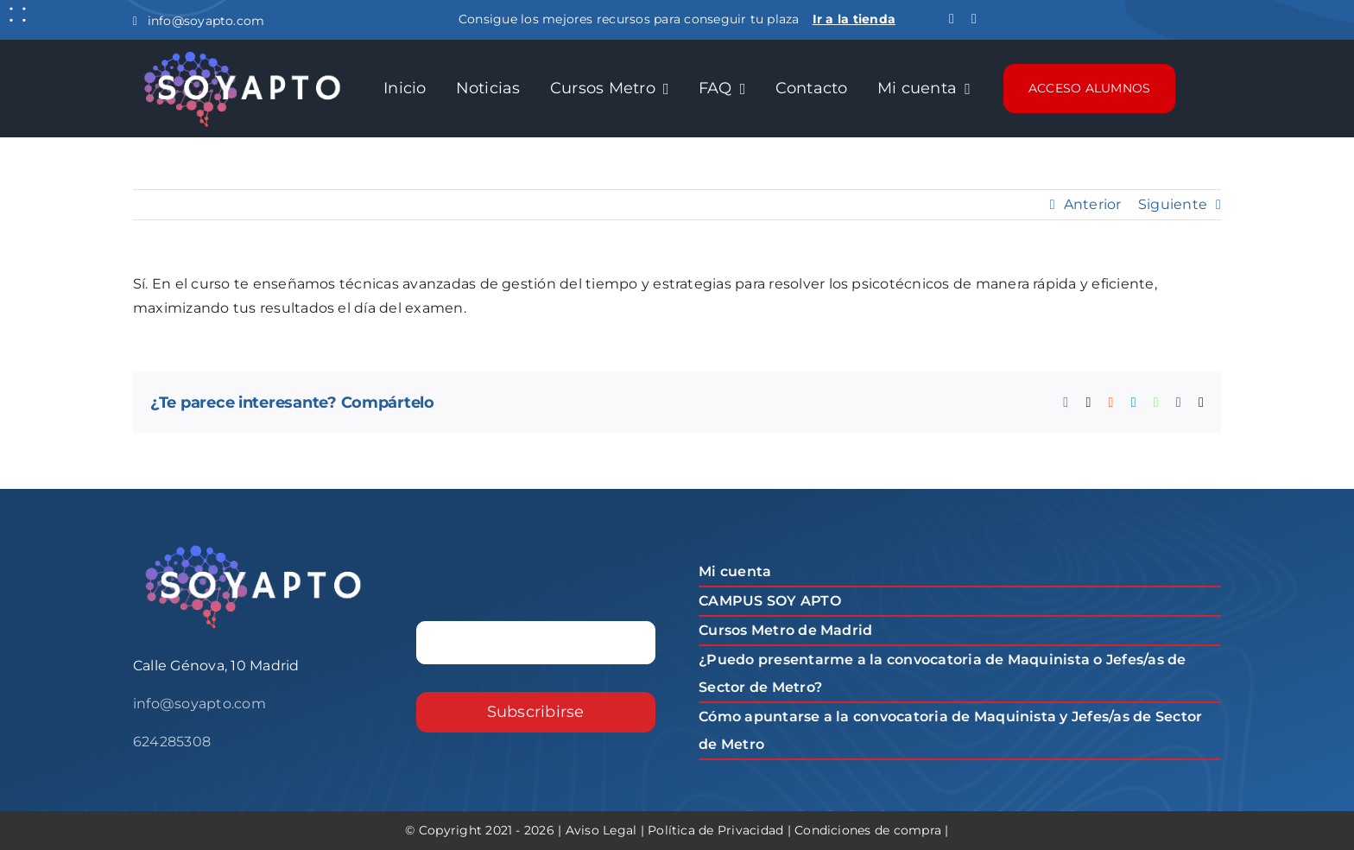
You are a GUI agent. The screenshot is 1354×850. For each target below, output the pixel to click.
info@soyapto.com (198, 21)
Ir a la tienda (854, 19)
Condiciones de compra (867, 830)
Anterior (1093, 204)
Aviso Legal (601, 830)
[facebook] (951, 19)
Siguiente (1172, 204)
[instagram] (974, 19)
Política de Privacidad (715, 830)
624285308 (172, 741)
